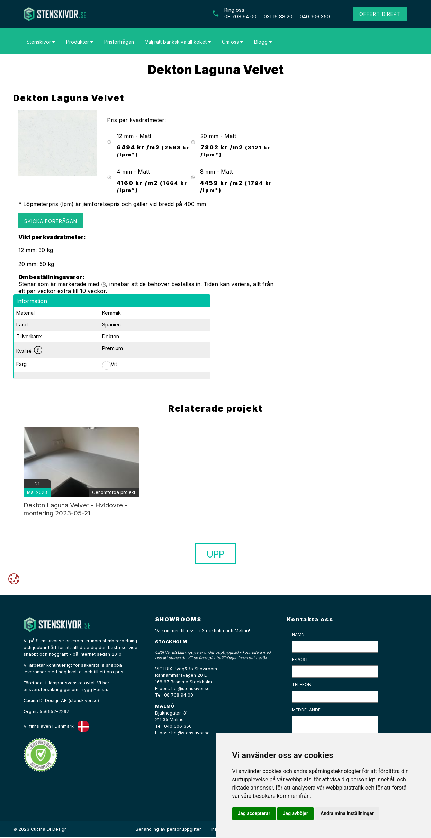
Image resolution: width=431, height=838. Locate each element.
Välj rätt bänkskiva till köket (178, 42)
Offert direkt (380, 14)
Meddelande (306, 709)
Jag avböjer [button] (295, 813)
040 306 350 (315, 16)
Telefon (301, 684)
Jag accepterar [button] (254, 813)
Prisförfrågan (119, 42)
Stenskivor (41, 42)
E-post (300, 659)
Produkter (79, 42)
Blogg (263, 42)
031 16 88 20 (278, 16)
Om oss (232, 42)
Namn (298, 634)
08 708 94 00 (240, 16)
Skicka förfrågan (50, 221)
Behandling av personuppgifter (168, 829)
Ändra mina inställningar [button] (347, 813)
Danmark (64, 726)
